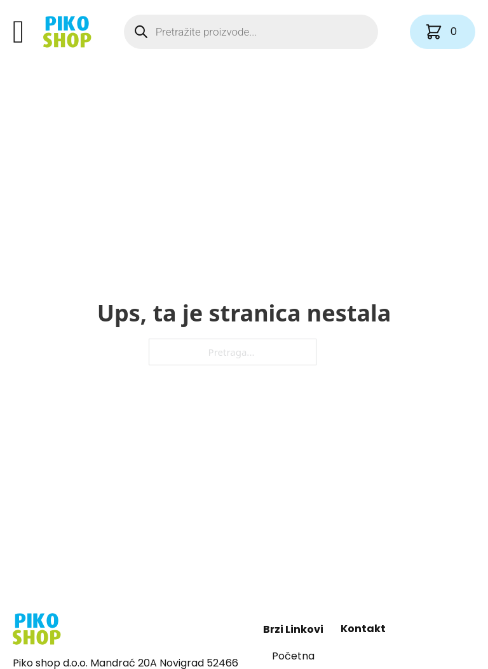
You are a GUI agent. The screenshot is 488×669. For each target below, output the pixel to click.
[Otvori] (18, 32)
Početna (293, 656)
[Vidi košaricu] (442, 31)
